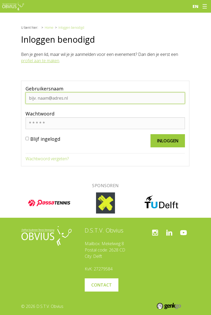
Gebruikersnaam (44, 88)
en (195, 6)
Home (49, 27)
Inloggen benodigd (71, 27)
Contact (101, 285)
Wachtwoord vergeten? (47, 159)
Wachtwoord (40, 113)
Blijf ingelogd (43, 139)
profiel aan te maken (40, 61)
